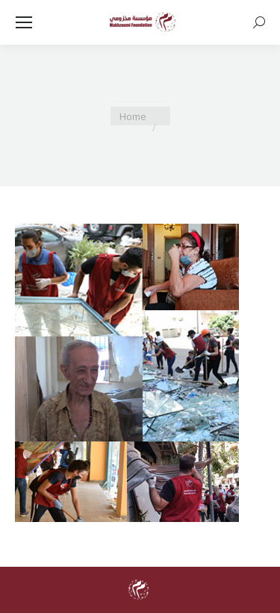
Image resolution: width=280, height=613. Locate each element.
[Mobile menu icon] (24, 22)
